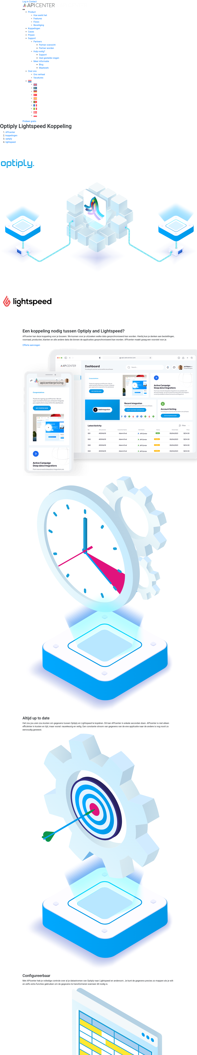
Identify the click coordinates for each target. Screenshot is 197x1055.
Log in (25, 1)
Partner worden (46, 48)
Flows (36, 22)
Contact (33, 1)
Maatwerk (44, 68)
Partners (38, 41)
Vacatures (38, 77)
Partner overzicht (47, 45)
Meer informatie (41, 61)
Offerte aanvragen (31, 345)
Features (38, 18)
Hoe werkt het (40, 15)
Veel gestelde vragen (49, 58)
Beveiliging (39, 25)
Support (32, 38)
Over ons (32, 71)
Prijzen (31, 35)
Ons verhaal (39, 74)
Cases (31, 31)
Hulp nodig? (39, 51)
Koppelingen (34, 28)
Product (32, 12)
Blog (41, 64)
